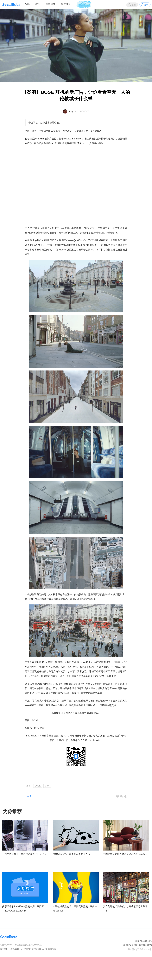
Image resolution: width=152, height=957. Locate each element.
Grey (47, 786)
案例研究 (50, 4)
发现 (37, 4)
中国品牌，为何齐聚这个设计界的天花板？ (125, 854)
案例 (28, 786)
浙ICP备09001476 (143, 941)
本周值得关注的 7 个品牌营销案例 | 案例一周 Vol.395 (75, 908)
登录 (146, 5)
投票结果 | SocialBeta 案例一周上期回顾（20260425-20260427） (23, 908)
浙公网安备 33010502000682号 (137, 945)
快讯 (27, 4)
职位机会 (65, 4)
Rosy (71, 111)
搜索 (134, 5)
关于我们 (4, 949)
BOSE (38, 786)
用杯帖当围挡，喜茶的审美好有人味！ (72, 854)
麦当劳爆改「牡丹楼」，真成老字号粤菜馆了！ (125, 908)
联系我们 (15, 949)
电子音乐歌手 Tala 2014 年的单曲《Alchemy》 (70, 228)
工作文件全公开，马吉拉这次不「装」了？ (24, 854)
